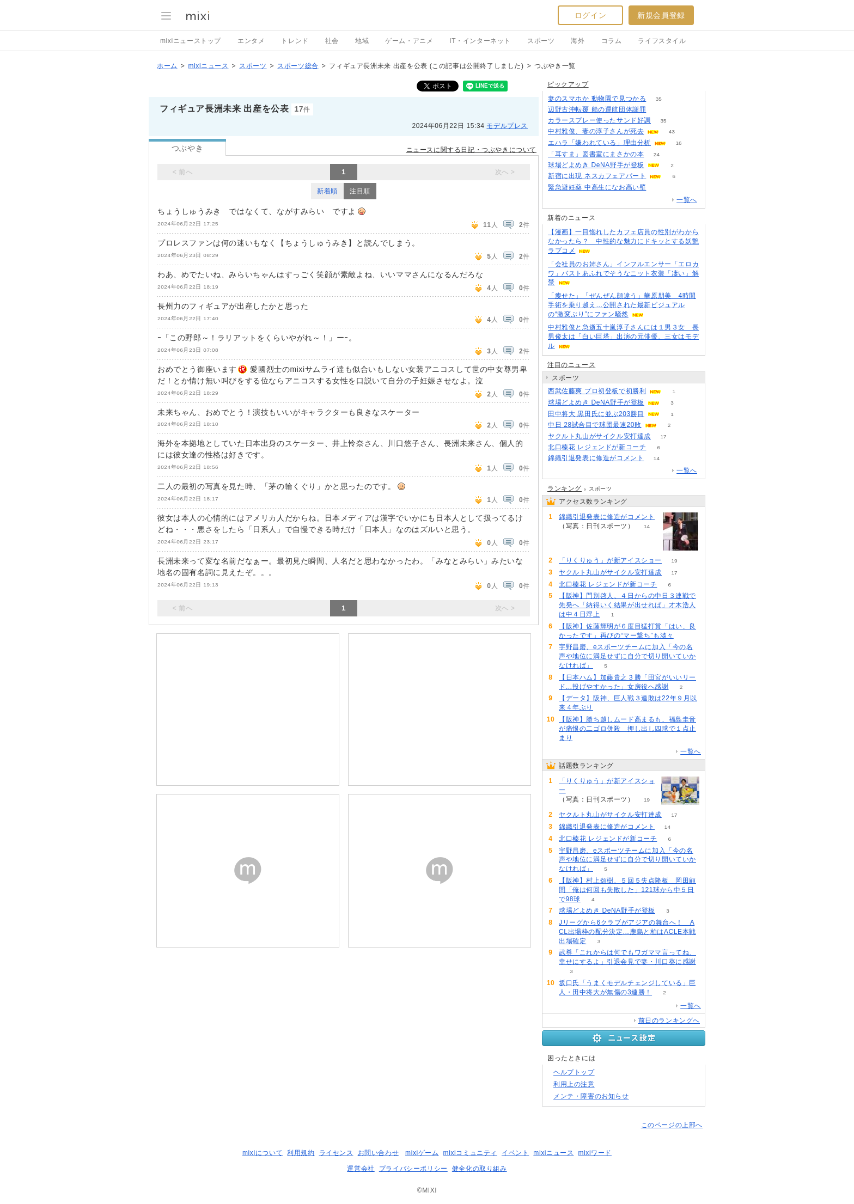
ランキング (564, 488)
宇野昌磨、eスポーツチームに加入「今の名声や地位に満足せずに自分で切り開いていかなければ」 (627, 656)
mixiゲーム (422, 1153)
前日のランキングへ (669, 1020)
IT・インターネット (480, 41)
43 (672, 132)
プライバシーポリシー (413, 1168)
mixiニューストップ (190, 41)
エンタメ (251, 41)
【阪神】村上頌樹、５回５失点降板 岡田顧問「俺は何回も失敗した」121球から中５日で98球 (627, 890)
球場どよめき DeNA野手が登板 (596, 165)
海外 (577, 41)
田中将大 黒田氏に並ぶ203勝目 (596, 414)
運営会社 (360, 1168)
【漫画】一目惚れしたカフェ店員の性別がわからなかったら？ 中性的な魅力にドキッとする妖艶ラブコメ (623, 241)
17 (663, 436)
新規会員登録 (661, 15)
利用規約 (300, 1153)
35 (659, 99)
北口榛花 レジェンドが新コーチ (597, 447)
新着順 (327, 191)
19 (674, 561)
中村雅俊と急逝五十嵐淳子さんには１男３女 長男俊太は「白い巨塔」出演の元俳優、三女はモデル (623, 336)
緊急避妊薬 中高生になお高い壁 (597, 187)
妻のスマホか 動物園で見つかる (597, 98)
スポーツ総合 (298, 66)
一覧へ (686, 200)
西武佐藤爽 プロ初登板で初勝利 (597, 391)
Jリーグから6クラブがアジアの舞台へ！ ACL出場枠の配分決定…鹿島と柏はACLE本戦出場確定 (627, 932)
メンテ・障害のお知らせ (591, 1096)
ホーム (167, 66)
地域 (362, 41)
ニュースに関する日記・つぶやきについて (471, 150)
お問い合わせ (378, 1153)
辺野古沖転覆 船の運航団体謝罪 (597, 109)
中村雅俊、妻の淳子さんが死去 (596, 131)
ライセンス (336, 1153)
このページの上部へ (672, 1125)
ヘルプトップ (574, 1072)
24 (657, 154)
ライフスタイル (662, 41)
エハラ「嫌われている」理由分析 (599, 142)
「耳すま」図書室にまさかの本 (596, 154)
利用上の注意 (574, 1084)
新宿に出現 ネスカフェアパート (597, 176)
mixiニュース (208, 66)
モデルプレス (507, 126)
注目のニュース (571, 365)
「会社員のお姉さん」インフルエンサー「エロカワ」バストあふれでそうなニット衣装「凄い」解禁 (623, 273)
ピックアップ (568, 84)
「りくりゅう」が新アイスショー (610, 560)
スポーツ (540, 41)
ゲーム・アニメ (409, 41)
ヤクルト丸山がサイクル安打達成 (599, 436)
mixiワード (595, 1153)
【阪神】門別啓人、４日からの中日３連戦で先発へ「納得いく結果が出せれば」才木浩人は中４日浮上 (627, 605)
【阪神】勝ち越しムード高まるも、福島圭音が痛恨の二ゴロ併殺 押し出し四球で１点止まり (627, 729)
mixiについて (262, 1153)
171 (658, 110)
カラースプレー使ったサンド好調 (599, 120)
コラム (611, 41)
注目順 (360, 191)
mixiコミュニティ (470, 1153)
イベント (515, 1153)
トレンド (294, 41)
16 (678, 143)
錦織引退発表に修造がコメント (596, 458)
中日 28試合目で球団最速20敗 (595, 425)
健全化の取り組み (479, 1168)
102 (658, 188)
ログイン (590, 15)
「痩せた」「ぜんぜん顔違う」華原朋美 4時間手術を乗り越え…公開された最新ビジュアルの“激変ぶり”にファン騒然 (622, 305)
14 (657, 458)
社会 (332, 41)
